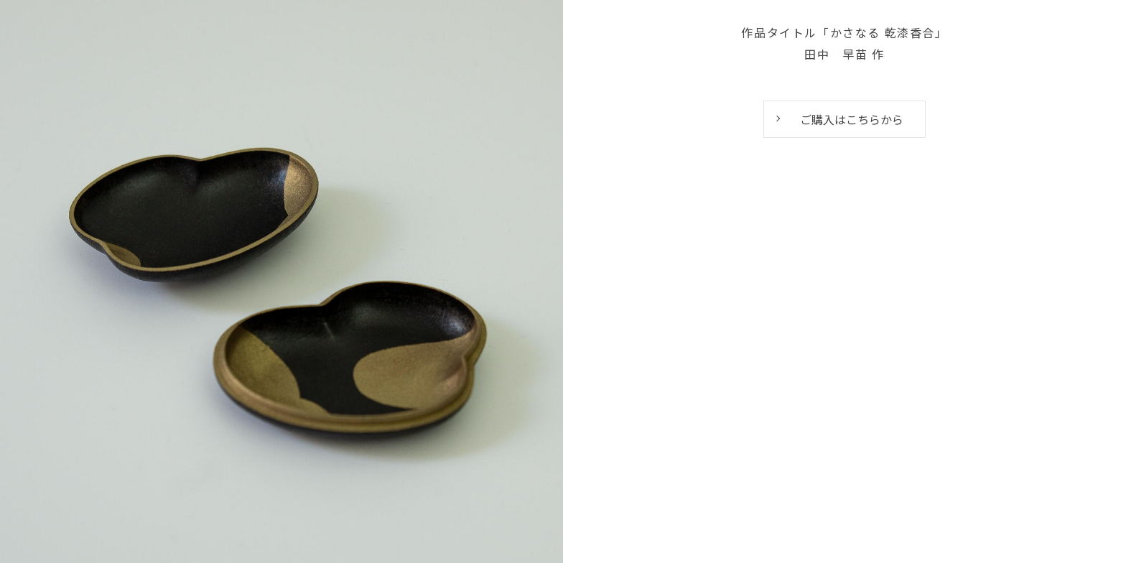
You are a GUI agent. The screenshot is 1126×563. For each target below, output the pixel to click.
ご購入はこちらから (851, 119)
